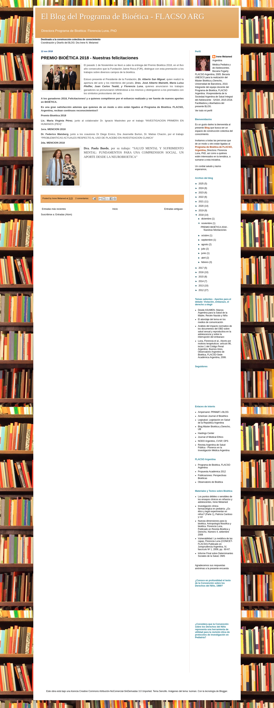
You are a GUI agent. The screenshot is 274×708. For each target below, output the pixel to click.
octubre (205, 235)
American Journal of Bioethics (213, 416)
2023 (201, 192)
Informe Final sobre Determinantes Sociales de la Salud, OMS (215, 554)
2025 (201, 183)
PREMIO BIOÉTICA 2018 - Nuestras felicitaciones (89, 57)
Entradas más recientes (54, 209)
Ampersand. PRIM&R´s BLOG (213, 412)
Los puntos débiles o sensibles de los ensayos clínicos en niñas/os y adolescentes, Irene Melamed (215, 499)
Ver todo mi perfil (203, 110)
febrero (205, 262)
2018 (201, 215)
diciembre (206, 218)
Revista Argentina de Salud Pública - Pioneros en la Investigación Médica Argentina (213, 448)
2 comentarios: (82, 198)
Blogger (223, 691)
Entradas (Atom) (63, 214)
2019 (201, 210)
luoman (192, 691)
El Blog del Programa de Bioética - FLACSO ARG (122, 16)
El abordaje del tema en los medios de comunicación (211, 320)
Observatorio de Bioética (210, 482)
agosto (205, 244)
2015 (201, 276)
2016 (201, 272)
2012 (201, 290)
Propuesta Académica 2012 (212, 471)
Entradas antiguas (173, 209)
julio (203, 249)
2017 (201, 268)
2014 (201, 281)
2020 (201, 206)
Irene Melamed (224, 56)
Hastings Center (206, 433)
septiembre (207, 240)
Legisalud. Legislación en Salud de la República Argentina (214, 421)
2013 (201, 285)
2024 (201, 188)
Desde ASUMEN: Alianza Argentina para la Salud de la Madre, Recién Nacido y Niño (213, 313)
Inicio (115, 209)
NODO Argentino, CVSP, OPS (213, 441)
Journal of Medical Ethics (210, 437)
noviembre (207, 223)
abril (203, 257)
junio (204, 253)
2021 (201, 201)
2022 (201, 197)
